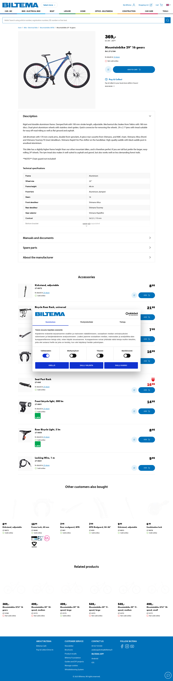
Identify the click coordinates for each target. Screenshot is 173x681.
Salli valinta (86, 365)
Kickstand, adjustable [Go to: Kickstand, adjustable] (47, 285)
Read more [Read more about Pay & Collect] (110, 86)
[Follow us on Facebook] (122, 646)
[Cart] (159, 5)
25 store (46, 292)
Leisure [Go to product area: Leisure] (67, 11)
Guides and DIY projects (74, 661)
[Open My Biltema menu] (129, 5)
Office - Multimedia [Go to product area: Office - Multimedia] (104, 11)
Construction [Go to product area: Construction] (129, 11)
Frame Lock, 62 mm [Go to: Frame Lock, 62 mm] (40, 527)
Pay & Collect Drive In (44, 649)
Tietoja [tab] (123, 322)
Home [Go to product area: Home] (82, 11)
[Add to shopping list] (108, 69)
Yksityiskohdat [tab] (86, 322)
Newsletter (69, 646)
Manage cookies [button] (71, 665)
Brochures (69, 649)
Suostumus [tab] (51, 322)
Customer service (74, 641)
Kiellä (52, 365)
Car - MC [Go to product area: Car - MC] (8, 11)
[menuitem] (8, 11)
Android (95, 658)
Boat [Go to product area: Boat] (52, 11)
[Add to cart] (146, 295)
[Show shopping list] (145, 5)
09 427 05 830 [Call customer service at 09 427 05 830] (97, 646)
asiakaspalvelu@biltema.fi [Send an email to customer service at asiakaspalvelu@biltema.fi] (102, 649)
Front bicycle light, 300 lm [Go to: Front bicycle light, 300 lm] (49, 401)
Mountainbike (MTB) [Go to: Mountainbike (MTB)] (47, 28)
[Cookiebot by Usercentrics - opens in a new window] (127, 314)
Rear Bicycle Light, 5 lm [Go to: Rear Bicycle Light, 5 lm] (47, 429)
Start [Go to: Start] (20, 28)
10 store (116, 57)
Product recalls (71, 653)
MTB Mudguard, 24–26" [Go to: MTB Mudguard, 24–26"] (100, 527)
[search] (86, 20)
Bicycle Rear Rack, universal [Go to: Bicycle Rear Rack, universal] (50, 307)
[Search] (168, 20)
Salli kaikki (121, 365)
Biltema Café (41, 646)
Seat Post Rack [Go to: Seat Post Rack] (43, 379)
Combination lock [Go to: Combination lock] (154, 527)
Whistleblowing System (74, 669)
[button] (168, 5)
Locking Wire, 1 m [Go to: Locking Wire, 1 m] (45, 457)
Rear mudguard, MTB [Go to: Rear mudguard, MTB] (70, 527)
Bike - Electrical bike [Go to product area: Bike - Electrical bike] (31, 11)
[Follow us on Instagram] (127, 646)
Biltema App (98, 653)
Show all (86, 225)
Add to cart (134, 69)
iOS (93, 662)
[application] (168, 675)
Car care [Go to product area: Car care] (149, 11)
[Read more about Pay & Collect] (127, 79)
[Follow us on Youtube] (132, 647)
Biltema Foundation (73, 657)
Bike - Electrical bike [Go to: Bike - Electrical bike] (31, 28)
